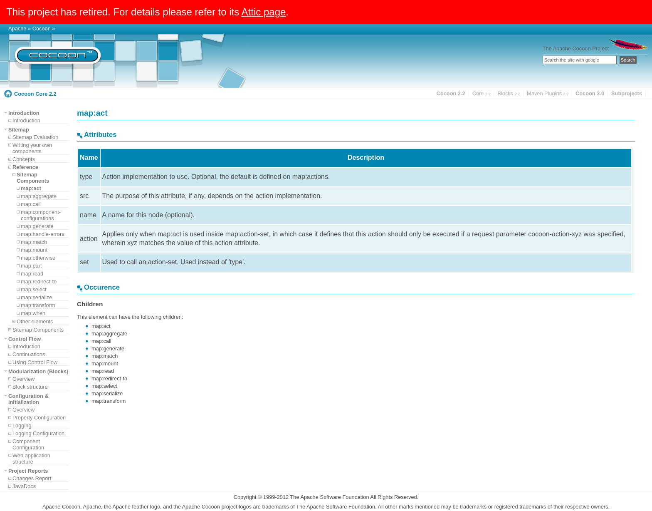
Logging (22, 425)
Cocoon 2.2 (451, 93)
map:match (34, 242)
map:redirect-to (39, 281)
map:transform (38, 305)
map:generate (37, 226)
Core (481, 93)
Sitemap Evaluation (35, 137)
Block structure (30, 387)
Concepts (23, 159)
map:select (34, 289)
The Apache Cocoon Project (576, 48)
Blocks (508, 93)
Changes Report (31, 478)
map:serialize (36, 297)
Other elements (35, 321)
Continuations (28, 354)
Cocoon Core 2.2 (35, 94)
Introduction (26, 120)
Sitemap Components (38, 330)
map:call (31, 204)
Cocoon (41, 28)
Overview (23, 379)
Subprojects (626, 93)
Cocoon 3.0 (589, 93)
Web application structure (31, 458)
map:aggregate (39, 196)
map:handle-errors (42, 234)
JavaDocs (24, 486)
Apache (17, 28)
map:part (31, 266)
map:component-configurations (41, 215)
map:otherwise (38, 258)
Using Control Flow (34, 362)
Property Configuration (39, 417)
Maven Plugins (547, 93)
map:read (32, 273)
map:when (33, 313)
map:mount (34, 250)
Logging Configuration (38, 433)
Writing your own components (32, 148)
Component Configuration (28, 444)
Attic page (264, 11)
